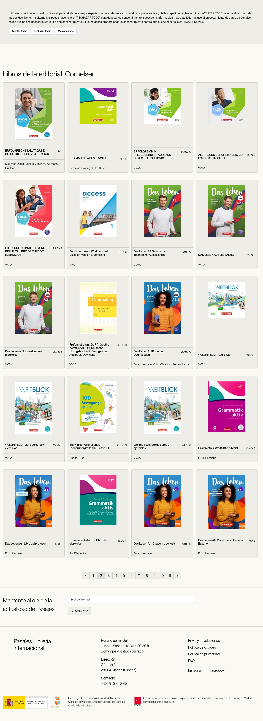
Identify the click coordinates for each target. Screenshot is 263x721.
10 (162, 575)
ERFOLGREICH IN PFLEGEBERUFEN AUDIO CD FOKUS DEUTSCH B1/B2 (152, 155)
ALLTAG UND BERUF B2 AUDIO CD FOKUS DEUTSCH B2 (220, 156)
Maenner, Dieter (14, 163)
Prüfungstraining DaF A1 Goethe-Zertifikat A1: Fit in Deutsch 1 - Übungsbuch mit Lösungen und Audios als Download (89, 350)
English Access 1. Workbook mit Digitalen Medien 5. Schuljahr (88, 253)
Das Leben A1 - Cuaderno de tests (155, 543)
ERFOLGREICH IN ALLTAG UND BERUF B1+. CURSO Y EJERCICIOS (27, 152)
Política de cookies (202, 647)
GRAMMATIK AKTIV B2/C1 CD (88, 158)
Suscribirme (80, 611)
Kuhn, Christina (161, 364)
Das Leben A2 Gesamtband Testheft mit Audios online (151, 253)
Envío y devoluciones (204, 640)
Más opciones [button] (66, 31)
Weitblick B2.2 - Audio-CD (214, 354)
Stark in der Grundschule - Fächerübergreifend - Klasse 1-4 (89, 446)
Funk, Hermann (143, 364)
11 (170, 575)
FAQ (191, 661)
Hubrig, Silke (77, 458)
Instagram (195, 670)
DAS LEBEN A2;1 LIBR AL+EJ (216, 254)
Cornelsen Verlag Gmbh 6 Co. (87, 168)
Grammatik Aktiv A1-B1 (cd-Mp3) (218, 448)
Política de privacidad (204, 654)
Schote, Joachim (35, 163)
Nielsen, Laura (180, 364)
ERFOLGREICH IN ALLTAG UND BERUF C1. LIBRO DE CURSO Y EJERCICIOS (25, 251)
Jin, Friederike (77, 553)
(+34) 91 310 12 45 (114, 683)
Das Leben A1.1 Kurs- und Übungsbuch (149, 353)
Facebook (217, 670)
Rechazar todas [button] (42, 31)
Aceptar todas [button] (19, 31)
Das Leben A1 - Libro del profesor (25, 543)
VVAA (137, 168)
